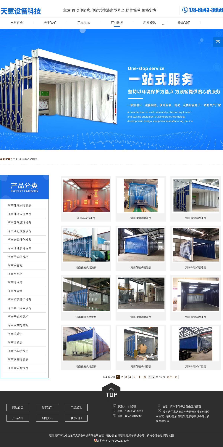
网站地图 (168, 435)
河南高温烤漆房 (86, 218)
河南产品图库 (29, 159)
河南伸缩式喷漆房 (140, 218)
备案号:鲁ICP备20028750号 (113, 440)
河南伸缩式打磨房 (86, 366)
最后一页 (172, 377)
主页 (15, 159)
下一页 (142, 377)
